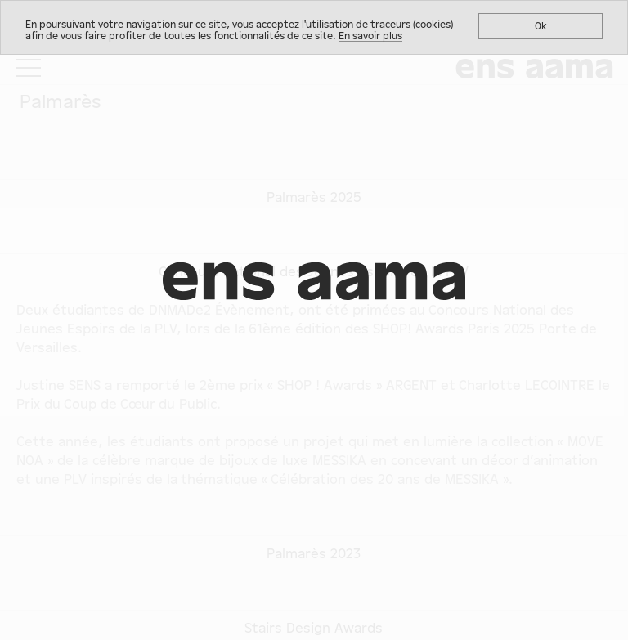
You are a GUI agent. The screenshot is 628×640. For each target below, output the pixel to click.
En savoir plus (370, 36)
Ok (541, 26)
